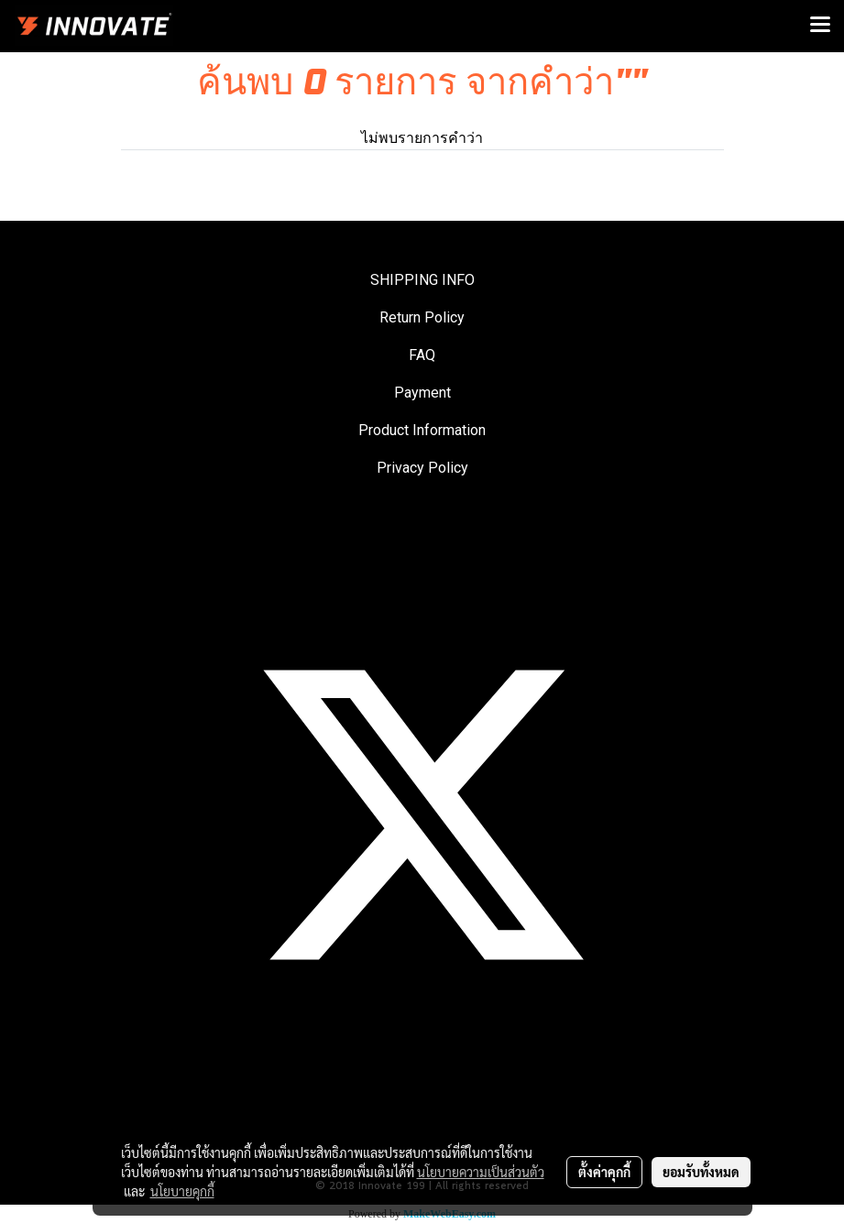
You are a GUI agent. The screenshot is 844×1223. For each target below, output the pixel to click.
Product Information (422, 430)
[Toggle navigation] (820, 25)
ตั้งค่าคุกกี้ (604, 1171)
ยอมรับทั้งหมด (701, 1171)
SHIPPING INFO (422, 280)
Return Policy (422, 317)
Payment (422, 392)
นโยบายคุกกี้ (182, 1191)
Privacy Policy (422, 467)
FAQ (422, 355)
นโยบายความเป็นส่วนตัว (480, 1171)
